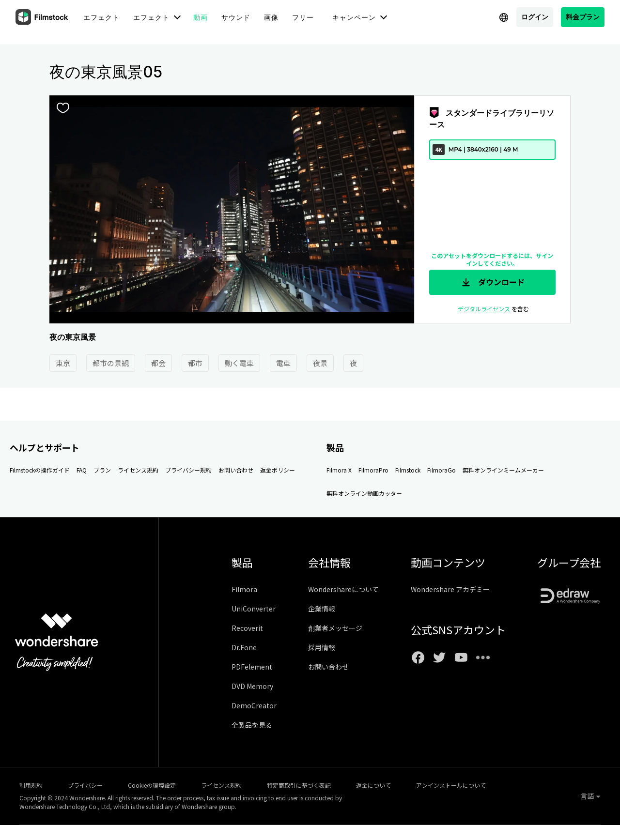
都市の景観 (111, 363)
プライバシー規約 (188, 470)
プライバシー (85, 785)
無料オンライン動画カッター (364, 493)
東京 (63, 363)
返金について (373, 785)
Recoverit (247, 628)
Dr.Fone (244, 647)
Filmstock (407, 470)
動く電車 (239, 363)
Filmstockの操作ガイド (40, 470)
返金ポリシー (277, 470)
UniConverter (254, 608)
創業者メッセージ (335, 628)
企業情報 (321, 608)
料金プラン (583, 17)
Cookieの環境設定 (152, 785)
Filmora (244, 589)
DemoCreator (254, 705)
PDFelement (252, 667)
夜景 (320, 363)
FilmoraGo (441, 470)
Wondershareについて (343, 589)
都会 (158, 363)
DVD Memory (252, 686)
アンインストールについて (451, 785)
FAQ (82, 470)
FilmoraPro (373, 470)
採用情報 (321, 647)
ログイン (534, 17)
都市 (195, 363)
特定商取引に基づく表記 (299, 785)
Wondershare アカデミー (450, 589)
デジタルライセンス (484, 309)
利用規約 (31, 785)
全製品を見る (252, 725)
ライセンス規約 (138, 470)
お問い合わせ (235, 470)
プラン (102, 470)
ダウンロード (492, 282)
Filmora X (339, 470)
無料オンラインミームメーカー (503, 470)
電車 (283, 363)
